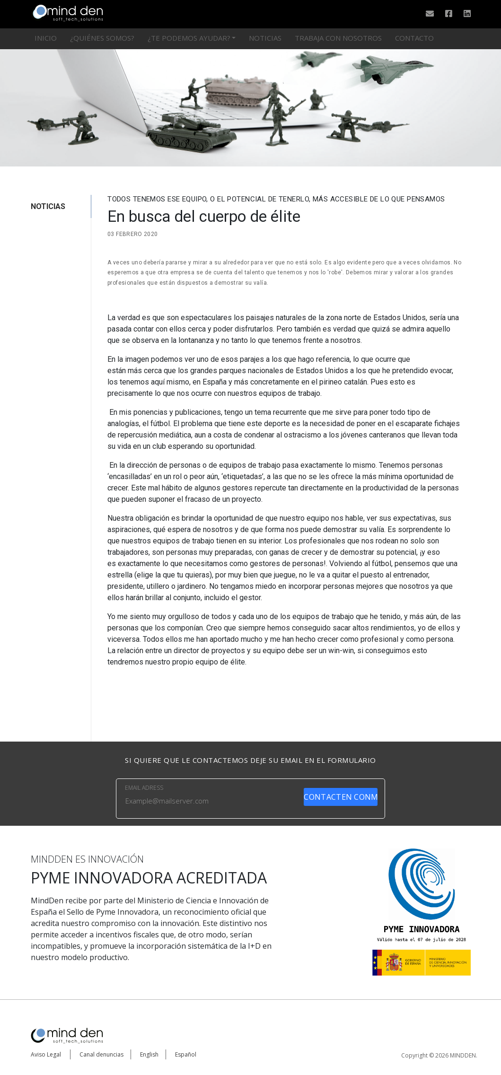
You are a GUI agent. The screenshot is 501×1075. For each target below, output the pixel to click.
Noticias (265, 38)
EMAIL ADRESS (144, 788)
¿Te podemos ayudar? (189, 38)
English (149, 1054)
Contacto (414, 38)
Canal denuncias (101, 1054)
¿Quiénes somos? (102, 38)
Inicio (46, 38)
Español (185, 1054)
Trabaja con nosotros (338, 38)
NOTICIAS (48, 206)
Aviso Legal (46, 1054)
